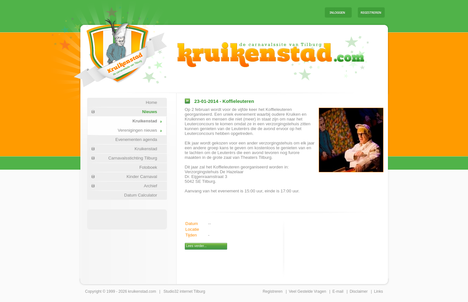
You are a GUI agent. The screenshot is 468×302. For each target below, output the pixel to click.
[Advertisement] (240, 12)
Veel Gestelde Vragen (307, 291)
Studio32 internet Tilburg (184, 291)
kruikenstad (138, 291)
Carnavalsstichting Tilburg (132, 158)
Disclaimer (359, 291)
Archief (150, 185)
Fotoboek (148, 167)
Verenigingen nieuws (137, 130)
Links (378, 291)
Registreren (273, 291)
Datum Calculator (140, 195)
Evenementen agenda (136, 139)
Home (151, 102)
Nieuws (149, 111)
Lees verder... (196, 246)
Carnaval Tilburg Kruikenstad (109, 50)
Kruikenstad (144, 121)
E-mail (338, 291)
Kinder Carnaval (142, 176)
